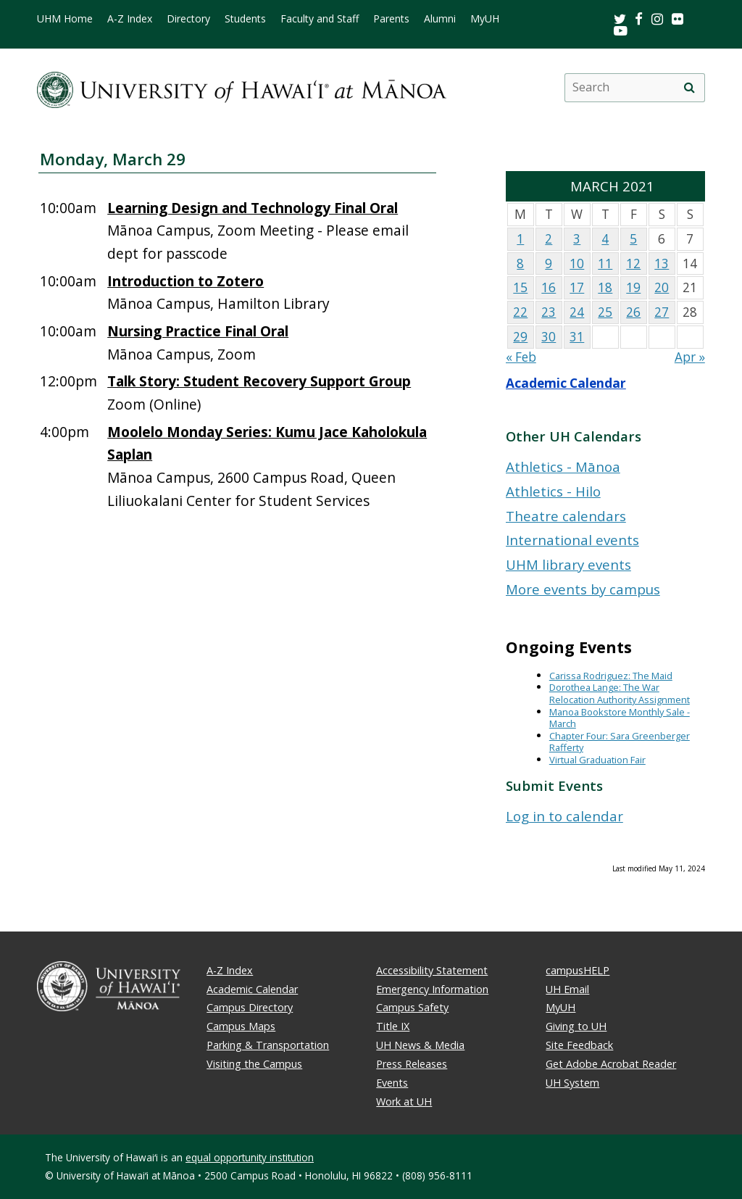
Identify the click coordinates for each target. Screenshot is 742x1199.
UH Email (567, 989)
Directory (188, 19)
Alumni (440, 19)
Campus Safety (412, 1007)
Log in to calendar (564, 816)
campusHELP (577, 970)
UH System (572, 1083)
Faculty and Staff (319, 19)
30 (548, 336)
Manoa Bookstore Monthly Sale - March (619, 718)
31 (577, 336)
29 (520, 336)
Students (245, 19)
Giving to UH (576, 1026)
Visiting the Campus (254, 1064)
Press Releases (411, 1064)
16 (548, 287)
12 (633, 263)
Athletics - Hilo (553, 491)
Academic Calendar (566, 383)
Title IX (392, 1026)
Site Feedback (579, 1045)
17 (577, 287)
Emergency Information (432, 989)
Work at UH (404, 1101)
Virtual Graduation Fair (597, 759)
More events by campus (583, 589)
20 (661, 287)
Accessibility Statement (432, 970)
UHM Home (65, 19)
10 (577, 263)
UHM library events (568, 564)
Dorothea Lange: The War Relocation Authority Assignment (619, 693)
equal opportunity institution (250, 1157)
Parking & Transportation (268, 1045)
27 (661, 312)
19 (633, 287)
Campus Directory (250, 1007)
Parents (391, 19)
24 (577, 312)
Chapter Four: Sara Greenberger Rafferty (619, 742)
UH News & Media (420, 1045)
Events (392, 1083)
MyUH (484, 19)
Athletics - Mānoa (563, 466)
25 (605, 312)
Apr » (690, 357)
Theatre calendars (566, 516)
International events (572, 540)
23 (548, 312)
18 (605, 287)
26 (633, 312)
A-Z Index (129, 19)
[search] (689, 87)
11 (605, 263)
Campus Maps (241, 1026)
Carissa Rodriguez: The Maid (610, 675)
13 (661, 263)
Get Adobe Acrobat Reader (611, 1064)
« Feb (521, 357)
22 (520, 312)
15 (520, 287)
